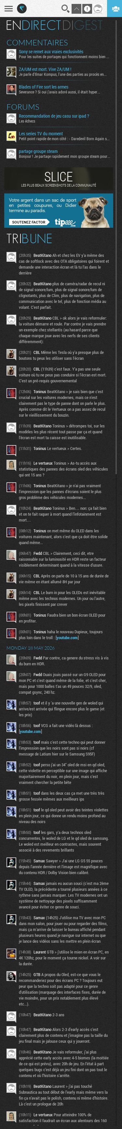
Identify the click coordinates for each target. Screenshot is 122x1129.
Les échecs (27, 121)
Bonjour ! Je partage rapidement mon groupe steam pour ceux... (65, 156)
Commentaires (37, 42)
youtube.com (67, 637)
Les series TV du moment (41, 133)
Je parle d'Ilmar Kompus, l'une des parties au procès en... (63, 74)
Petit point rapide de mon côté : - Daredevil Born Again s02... (65, 138)
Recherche (66, 9)
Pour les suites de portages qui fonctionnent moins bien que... (65, 56)
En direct (34, 25)
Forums (23, 107)
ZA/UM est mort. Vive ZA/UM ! (45, 69)
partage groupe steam (38, 151)
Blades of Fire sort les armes (43, 87)
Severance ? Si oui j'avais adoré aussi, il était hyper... (59, 92)
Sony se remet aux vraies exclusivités (51, 51)
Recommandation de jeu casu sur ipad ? (54, 116)
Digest (83, 25)
